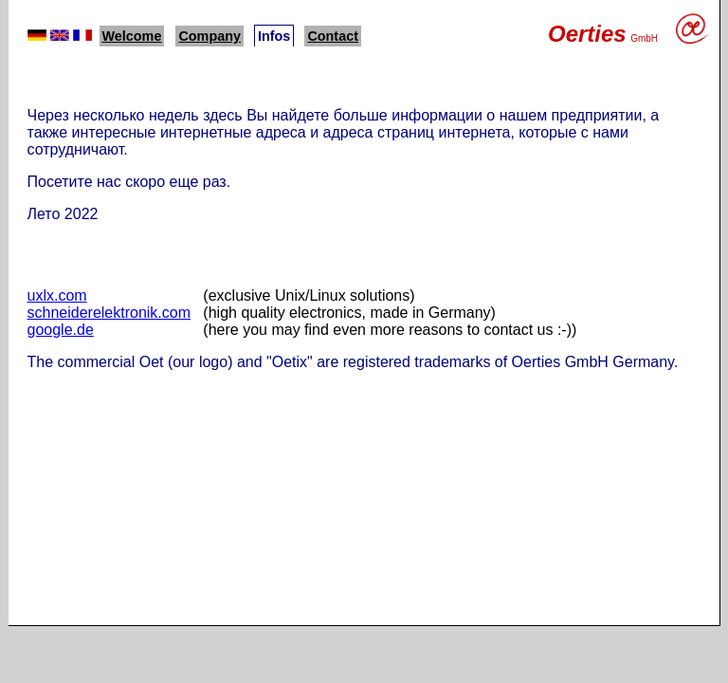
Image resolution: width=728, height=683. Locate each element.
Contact (332, 36)
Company (209, 36)
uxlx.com (57, 295)
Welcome (132, 36)
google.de (60, 330)
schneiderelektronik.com (109, 313)
